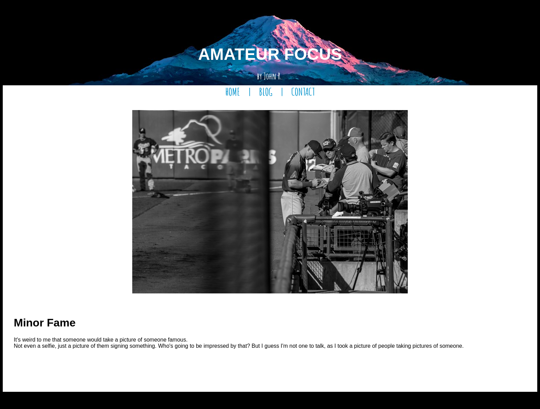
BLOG (265, 91)
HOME (232, 91)
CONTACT (303, 91)
